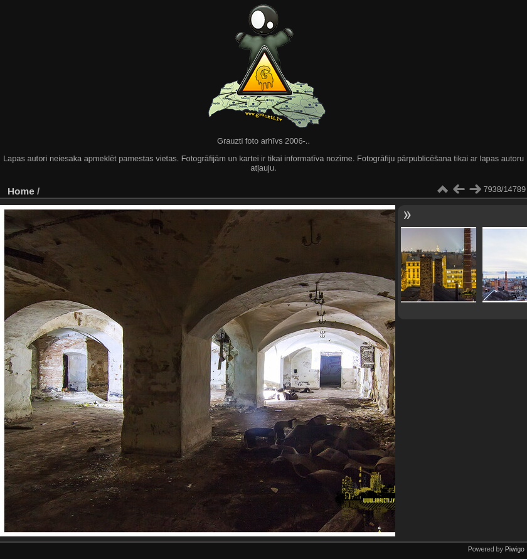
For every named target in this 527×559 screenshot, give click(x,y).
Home (21, 191)
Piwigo (514, 549)
